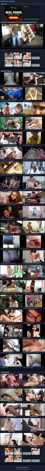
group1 (2, 50)
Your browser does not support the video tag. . (22, 36)
